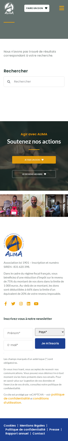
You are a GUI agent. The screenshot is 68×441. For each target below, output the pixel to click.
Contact (38, 434)
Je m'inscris (50, 343)
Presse (54, 430)
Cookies (10, 426)
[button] (4, 208)
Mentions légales (32, 426)
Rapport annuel (16, 434)
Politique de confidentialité (25, 430)
